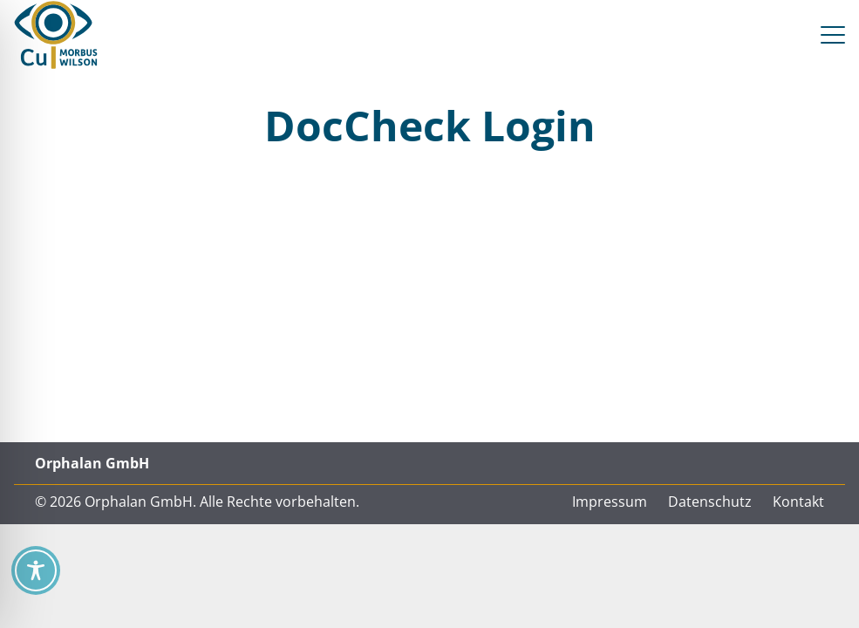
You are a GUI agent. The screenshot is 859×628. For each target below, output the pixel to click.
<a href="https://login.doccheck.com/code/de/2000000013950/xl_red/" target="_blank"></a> (430, 303)
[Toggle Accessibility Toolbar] (35, 570)
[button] (832, 35)
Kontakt (798, 501)
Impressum (609, 501)
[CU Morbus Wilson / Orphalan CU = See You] (56, 35)
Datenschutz (710, 501)
